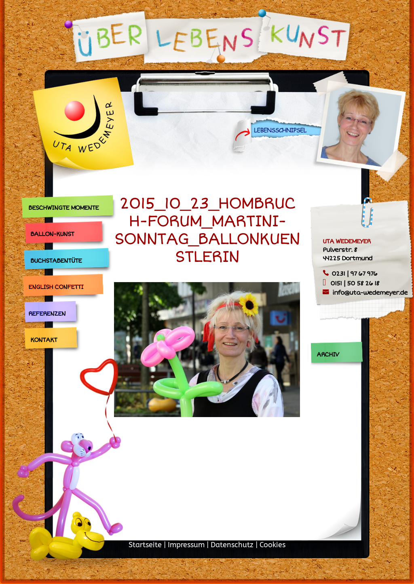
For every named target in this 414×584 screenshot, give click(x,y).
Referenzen (46, 313)
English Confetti (55, 287)
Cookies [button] (272, 544)
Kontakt (43, 340)
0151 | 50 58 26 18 (354, 283)
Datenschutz (232, 544)
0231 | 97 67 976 (354, 273)
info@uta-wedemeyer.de (370, 292)
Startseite (145, 544)
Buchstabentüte (56, 260)
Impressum (186, 544)
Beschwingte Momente (63, 207)
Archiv (328, 354)
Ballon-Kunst (52, 234)
